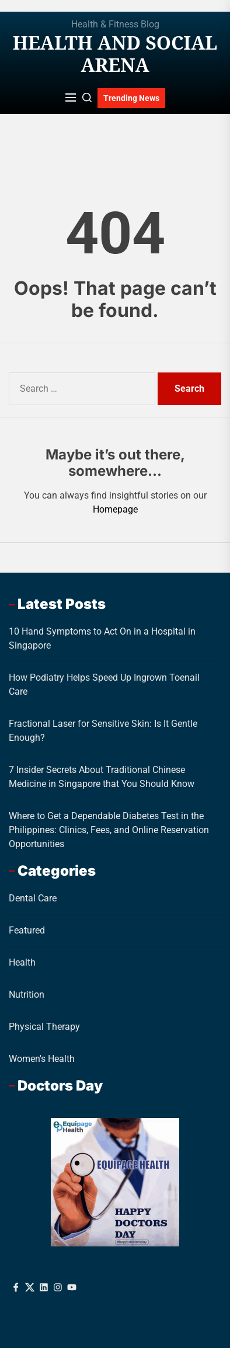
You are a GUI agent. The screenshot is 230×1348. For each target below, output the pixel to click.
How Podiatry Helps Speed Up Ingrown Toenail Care (104, 684)
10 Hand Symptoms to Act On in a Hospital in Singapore (102, 638)
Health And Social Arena (115, 54)
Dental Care (33, 898)
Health (22, 962)
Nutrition (26, 994)
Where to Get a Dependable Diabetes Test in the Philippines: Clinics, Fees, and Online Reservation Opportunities (109, 829)
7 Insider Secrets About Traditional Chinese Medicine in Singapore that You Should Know (101, 776)
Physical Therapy (44, 1026)
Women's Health (42, 1058)
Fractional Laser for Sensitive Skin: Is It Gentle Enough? (103, 730)
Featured (27, 930)
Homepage (115, 509)
